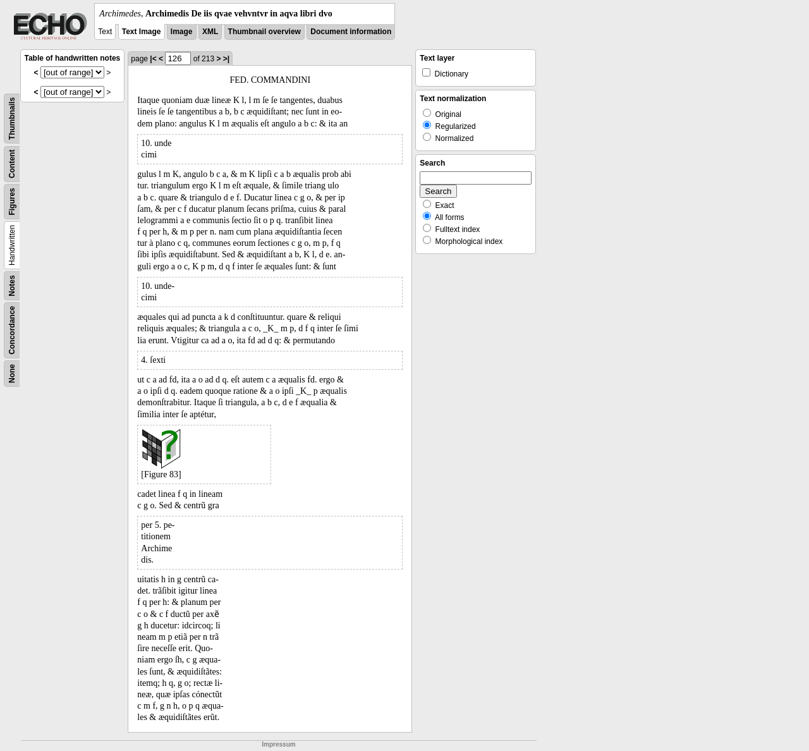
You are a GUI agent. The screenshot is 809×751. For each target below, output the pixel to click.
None (12, 373)
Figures (12, 201)
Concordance (12, 330)
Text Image (141, 31)
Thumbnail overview (264, 31)
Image (182, 31)
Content (12, 164)
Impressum (278, 744)
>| (226, 58)
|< (153, 58)
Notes (12, 285)
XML (210, 31)
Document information (350, 31)
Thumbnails (12, 118)
